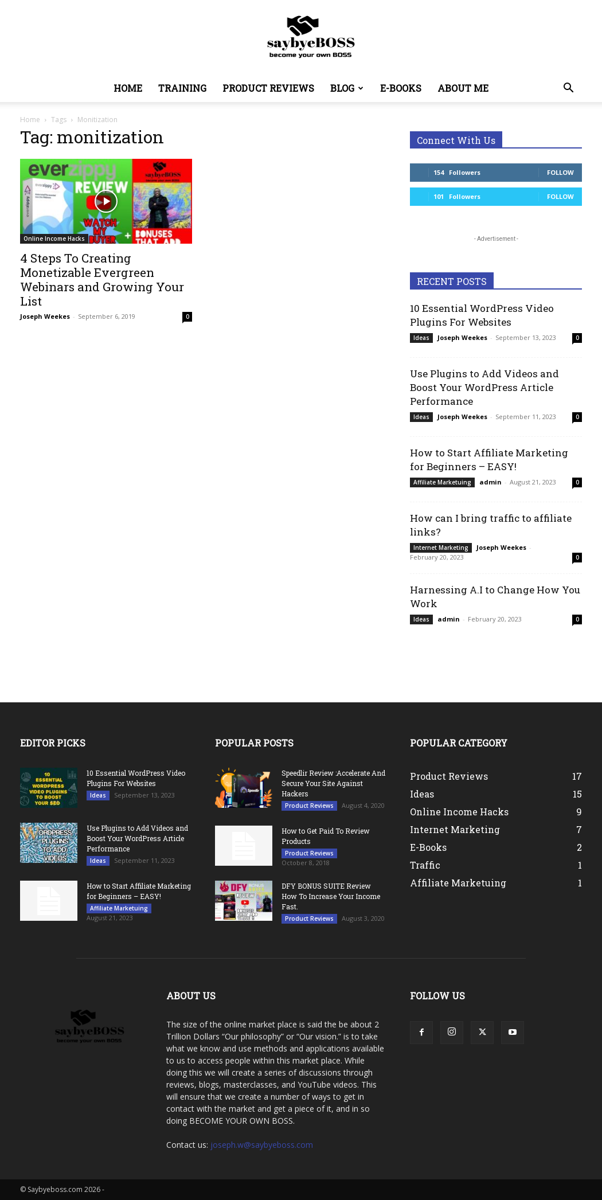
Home (128, 88)
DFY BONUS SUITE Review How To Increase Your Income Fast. (331, 896)
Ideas (421, 338)
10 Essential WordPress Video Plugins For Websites (482, 315)
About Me (462, 88)
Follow (560, 172)
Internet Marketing (440, 548)
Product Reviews (268, 88)
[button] (568, 89)
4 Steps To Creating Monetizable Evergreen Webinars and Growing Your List (102, 279)
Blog (346, 88)
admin (490, 482)
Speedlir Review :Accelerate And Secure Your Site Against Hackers (333, 783)
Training (182, 88)
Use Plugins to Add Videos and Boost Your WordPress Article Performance (484, 387)
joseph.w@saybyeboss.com (261, 1144)
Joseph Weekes (45, 316)
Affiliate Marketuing (442, 482)
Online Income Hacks (54, 238)
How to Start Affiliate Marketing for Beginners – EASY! (489, 459)
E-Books (400, 88)
